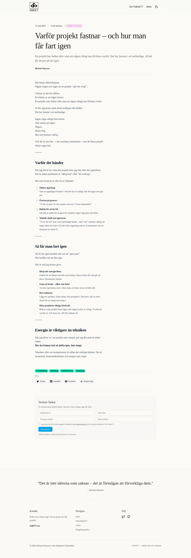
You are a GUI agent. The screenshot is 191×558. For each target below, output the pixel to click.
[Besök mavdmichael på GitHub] (128, 516)
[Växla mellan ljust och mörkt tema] (156, 6)
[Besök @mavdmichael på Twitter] (123, 516)
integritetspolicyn (81, 424)
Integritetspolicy (83, 530)
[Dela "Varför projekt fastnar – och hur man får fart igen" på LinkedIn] (55, 381)
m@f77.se (35, 526)
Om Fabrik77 (136, 6)
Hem (78, 517)
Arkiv (149, 6)
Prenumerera (45, 429)
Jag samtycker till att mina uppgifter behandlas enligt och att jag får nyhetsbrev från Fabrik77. (77, 424)
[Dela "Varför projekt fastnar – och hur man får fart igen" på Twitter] (41, 381)
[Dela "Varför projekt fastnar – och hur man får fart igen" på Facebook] (70, 381)
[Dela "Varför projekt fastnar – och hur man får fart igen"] (87, 381)
